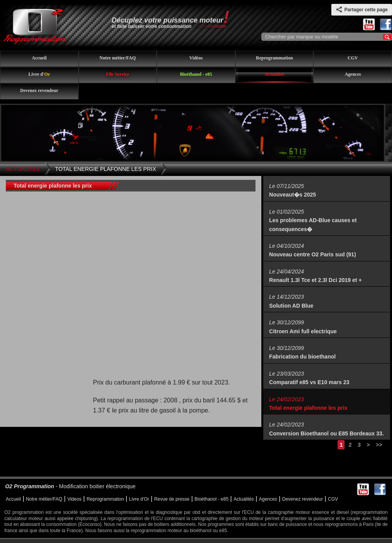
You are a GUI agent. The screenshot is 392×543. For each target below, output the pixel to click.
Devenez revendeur (39, 90)
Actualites (23, 169)
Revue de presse (171, 499)
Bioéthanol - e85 (196, 74)
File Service (118, 74)
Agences (353, 74)
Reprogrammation (274, 58)
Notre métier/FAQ (118, 58)
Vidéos (196, 58)
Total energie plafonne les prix (105, 169)
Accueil (39, 58)
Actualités (274, 74)
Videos (74, 499)
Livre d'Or (139, 499)
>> (379, 445)
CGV (353, 58)
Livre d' (39, 74)
